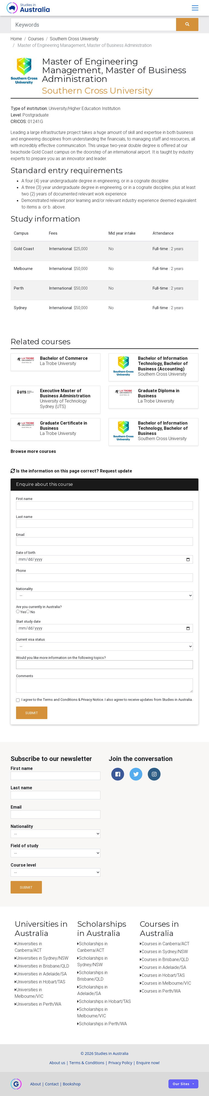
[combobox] (104, 664)
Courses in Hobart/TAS (163, 975)
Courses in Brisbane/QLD (165, 959)
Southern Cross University (74, 38)
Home (16, 38)
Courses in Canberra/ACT (165, 943)
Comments (24, 676)
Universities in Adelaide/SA (41, 974)
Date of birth (25, 552)
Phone (21, 570)
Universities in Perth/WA (38, 1004)
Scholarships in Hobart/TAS (105, 1001)
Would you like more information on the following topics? (61, 657)
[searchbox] (19, 664)
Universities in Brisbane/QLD (42, 966)
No (30, 612)
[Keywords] (93, 24)
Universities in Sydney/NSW (42, 958)
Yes (21, 612)
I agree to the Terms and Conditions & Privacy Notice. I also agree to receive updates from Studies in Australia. (107, 699)
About (35, 1083)
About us (57, 1062)
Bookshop (72, 1083)
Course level (23, 865)
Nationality (24, 589)
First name (24, 498)
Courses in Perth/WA (161, 991)
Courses (36, 38)
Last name (24, 516)
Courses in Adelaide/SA (164, 967)
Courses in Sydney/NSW (165, 951)
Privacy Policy (120, 1062)
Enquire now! (148, 1062)
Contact (52, 1083)
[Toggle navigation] (195, 8)
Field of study (24, 845)
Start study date (28, 621)
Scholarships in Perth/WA (103, 1023)
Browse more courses (33, 451)
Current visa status (30, 639)
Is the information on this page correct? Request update (71, 471)
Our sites (181, 1084)
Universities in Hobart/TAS (40, 981)
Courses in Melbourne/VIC (166, 983)
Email (20, 534)
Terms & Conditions (86, 1062)
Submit (31, 713)
